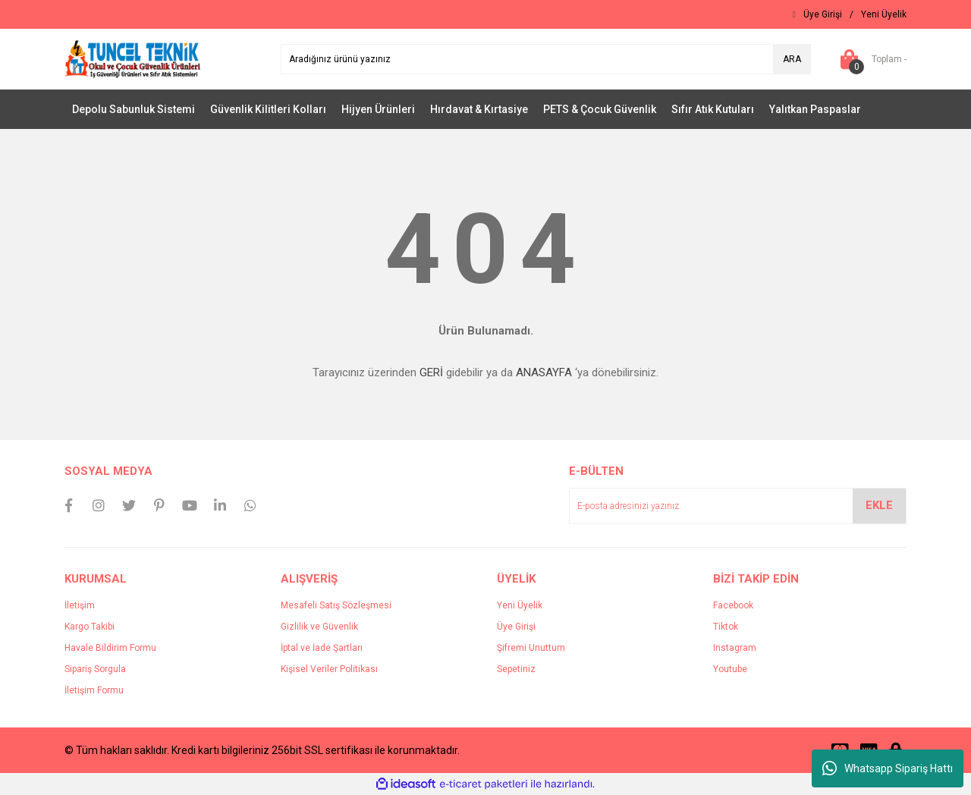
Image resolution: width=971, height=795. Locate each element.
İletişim (79, 605)
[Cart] (870, 59)
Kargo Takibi (89, 626)
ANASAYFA (544, 372)
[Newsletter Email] (738, 506)
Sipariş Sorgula (95, 669)
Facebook (733, 605)
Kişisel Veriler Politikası (329, 669)
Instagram (734, 648)
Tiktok (725, 626)
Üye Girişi (516, 626)
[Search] (546, 59)
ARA (792, 59)
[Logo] (132, 58)
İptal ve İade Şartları (322, 648)
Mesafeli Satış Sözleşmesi (336, 605)
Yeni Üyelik (519, 605)
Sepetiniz (516, 669)
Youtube (730, 669)
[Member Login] (822, 14)
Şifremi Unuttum (531, 648)
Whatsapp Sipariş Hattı (887, 768)
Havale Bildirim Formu (110, 648)
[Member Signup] (884, 14)
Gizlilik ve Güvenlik (319, 626)
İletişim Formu (94, 690)
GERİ (431, 372)
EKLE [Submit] (879, 505)
